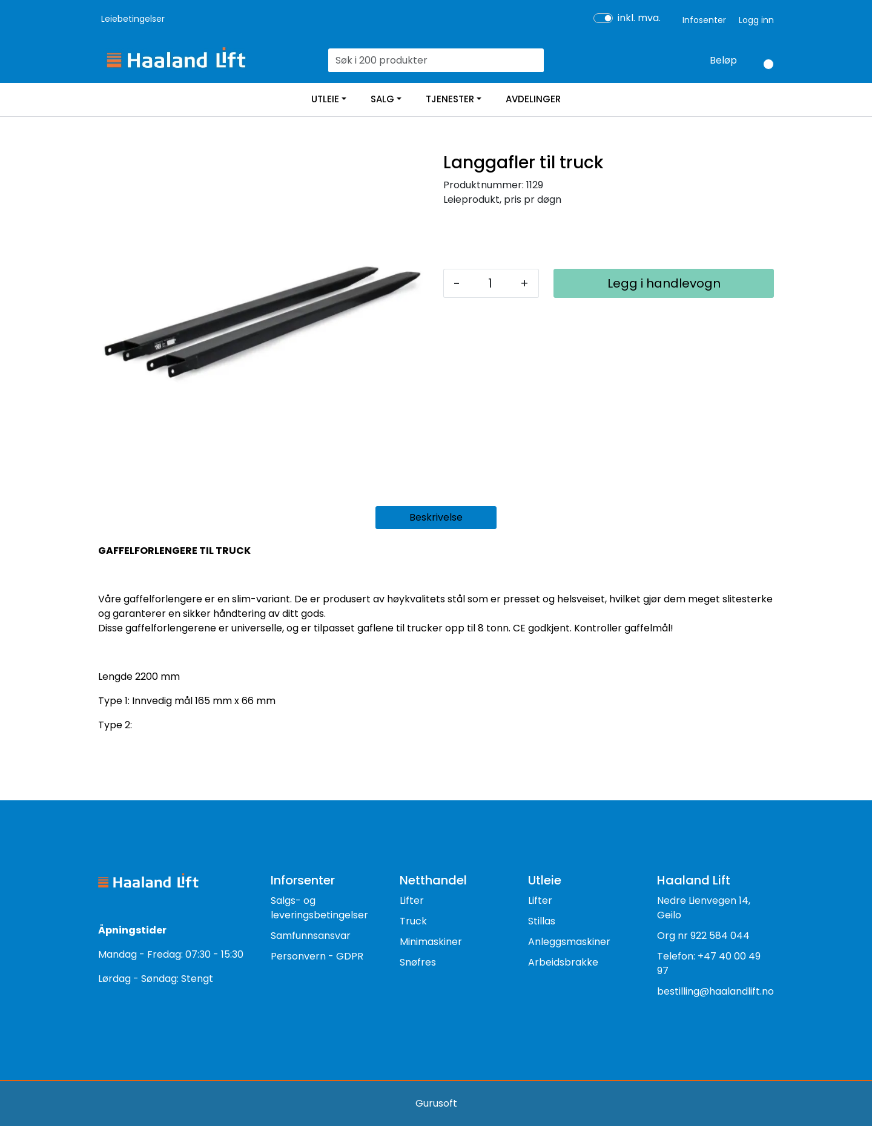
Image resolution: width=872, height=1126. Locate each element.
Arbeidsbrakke (563, 962)
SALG (382, 99)
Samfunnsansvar (311, 936)
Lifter (412, 900)
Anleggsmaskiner (569, 942)
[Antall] (490, 283)
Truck (413, 921)
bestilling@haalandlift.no (715, 991)
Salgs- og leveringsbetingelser (319, 908)
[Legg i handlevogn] (663, 283)
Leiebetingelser (133, 19)
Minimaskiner (431, 942)
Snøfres (418, 962)
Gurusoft (436, 1103)
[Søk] (429, 60)
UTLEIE (325, 99)
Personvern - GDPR (317, 956)
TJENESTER (450, 99)
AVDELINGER (533, 99)
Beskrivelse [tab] (436, 517)
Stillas (541, 921)
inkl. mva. (639, 18)
